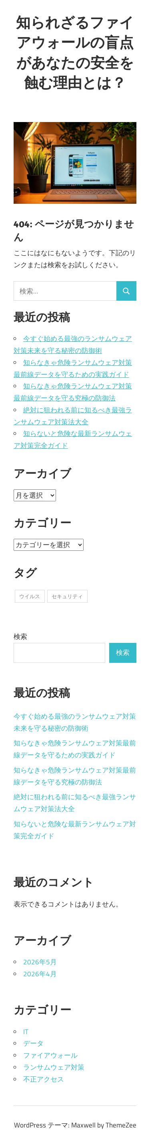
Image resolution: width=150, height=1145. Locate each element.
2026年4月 (40, 974)
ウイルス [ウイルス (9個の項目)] (29, 596)
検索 (20, 636)
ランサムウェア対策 (53, 1067)
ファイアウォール (50, 1055)
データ (33, 1043)
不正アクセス (43, 1079)
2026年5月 (40, 962)
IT (25, 1032)
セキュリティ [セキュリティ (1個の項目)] (67, 596)
